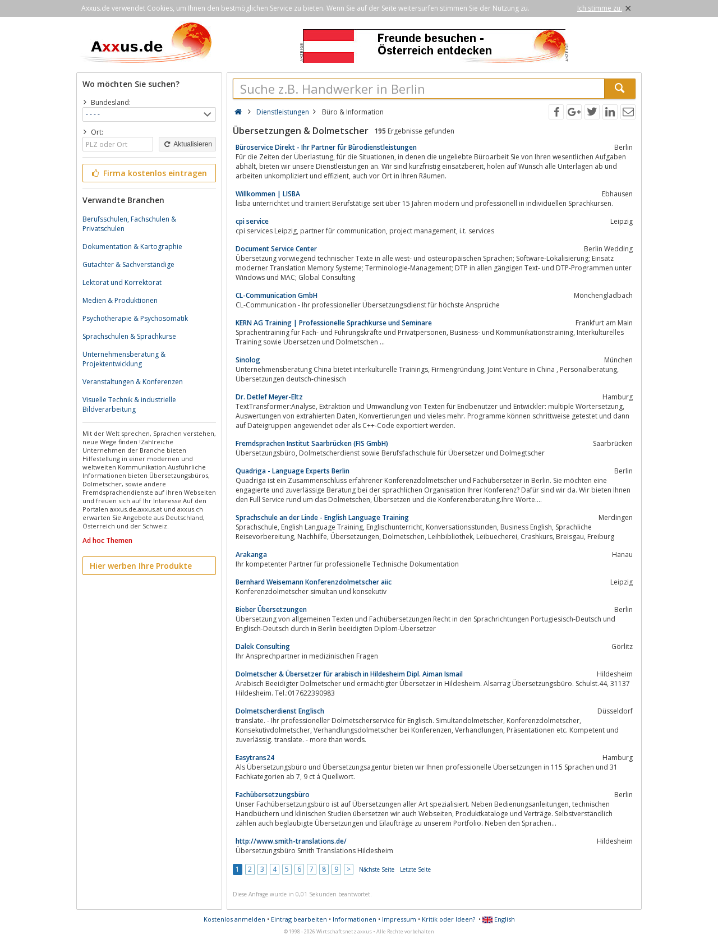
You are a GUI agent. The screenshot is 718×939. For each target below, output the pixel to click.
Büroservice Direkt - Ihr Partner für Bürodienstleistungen (326, 147)
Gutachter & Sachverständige (128, 264)
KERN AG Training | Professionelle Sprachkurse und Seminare (334, 323)
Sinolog (248, 360)
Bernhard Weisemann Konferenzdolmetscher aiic (314, 582)
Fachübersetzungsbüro (273, 794)
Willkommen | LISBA (268, 194)
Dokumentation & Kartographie (132, 246)
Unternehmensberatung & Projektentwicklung (123, 359)
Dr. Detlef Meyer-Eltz (269, 397)
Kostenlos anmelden (234, 919)
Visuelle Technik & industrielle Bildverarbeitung (129, 404)
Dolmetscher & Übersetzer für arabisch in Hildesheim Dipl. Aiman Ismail (349, 674)
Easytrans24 (255, 757)
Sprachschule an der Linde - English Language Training (322, 517)
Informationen (354, 919)
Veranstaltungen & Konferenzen (132, 381)
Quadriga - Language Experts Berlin (292, 471)
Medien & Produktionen (120, 300)
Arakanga (251, 554)
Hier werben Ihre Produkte (141, 565)
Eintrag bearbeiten (299, 919)
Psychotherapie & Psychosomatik (135, 318)
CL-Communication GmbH (276, 295)
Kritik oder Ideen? (448, 919)
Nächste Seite (376, 869)
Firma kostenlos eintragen (148, 173)
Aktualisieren (187, 144)
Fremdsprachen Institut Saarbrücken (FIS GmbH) (312, 443)
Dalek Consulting (263, 646)
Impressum (399, 919)
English (498, 919)
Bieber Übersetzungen (271, 609)
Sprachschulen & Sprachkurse (129, 336)
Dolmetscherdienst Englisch (280, 711)
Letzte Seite (415, 869)
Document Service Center (276, 249)
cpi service (252, 221)
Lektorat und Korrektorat (122, 282)
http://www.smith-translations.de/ (291, 841)
